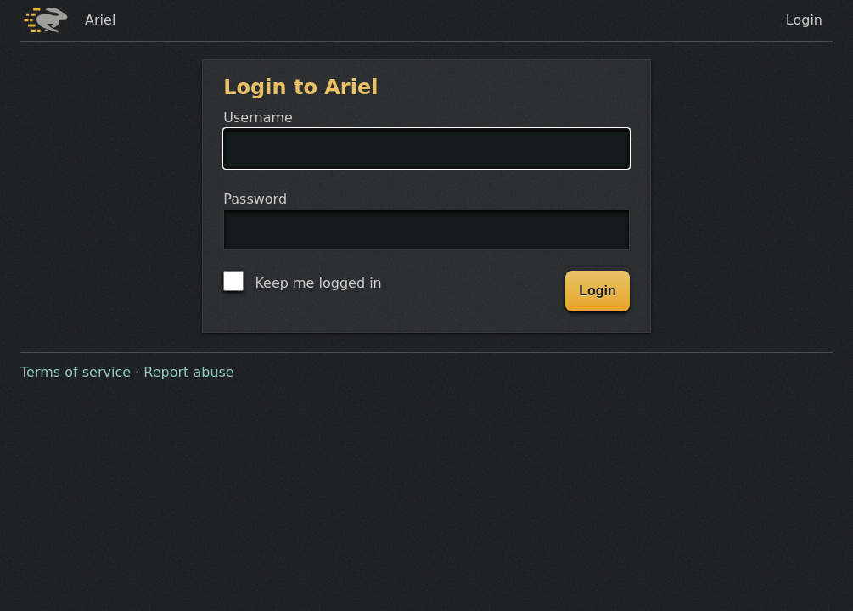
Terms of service (75, 372)
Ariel (100, 20)
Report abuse (188, 372)
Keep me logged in (302, 281)
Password (426, 231)
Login (804, 20)
